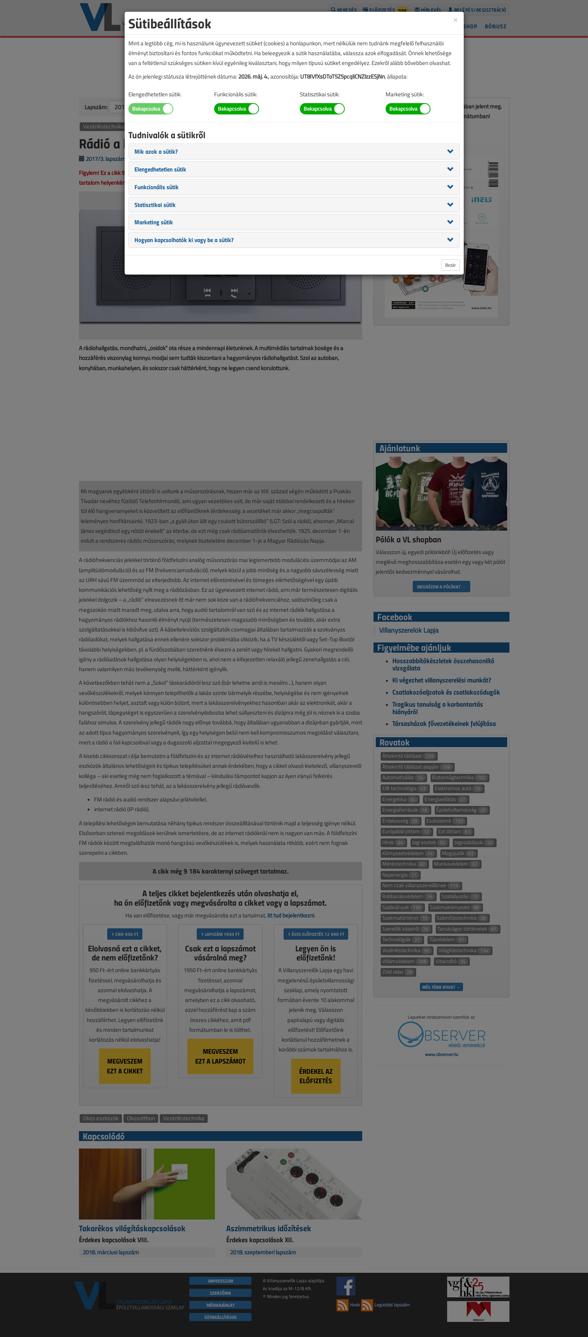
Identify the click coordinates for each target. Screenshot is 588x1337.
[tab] (294, 151)
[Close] (455, 19)
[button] (156, 151)
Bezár (450, 265)
